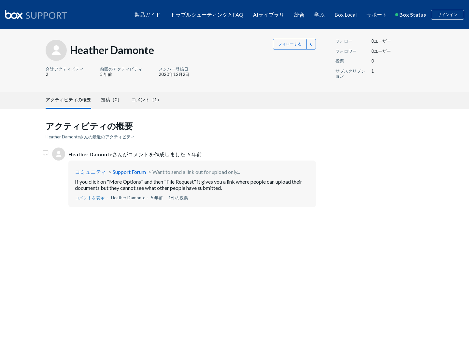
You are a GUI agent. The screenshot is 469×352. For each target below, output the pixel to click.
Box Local (345, 14)
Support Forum (129, 172)
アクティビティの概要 (68, 99)
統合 (299, 14)
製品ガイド (148, 14)
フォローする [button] (290, 43)
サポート (376, 14)
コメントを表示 (90, 197)
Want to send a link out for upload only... (196, 172)
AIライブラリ (268, 14)
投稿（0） (111, 99)
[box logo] (36, 14)
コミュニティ (90, 172)
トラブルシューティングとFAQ (206, 14)
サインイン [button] (447, 14)
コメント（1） (147, 99)
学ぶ (319, 14)
